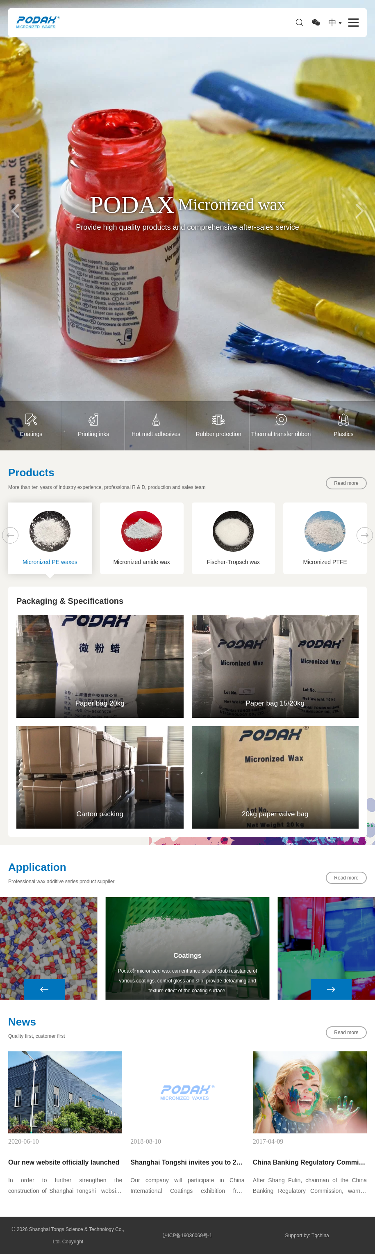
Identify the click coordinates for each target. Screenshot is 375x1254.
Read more (346, 483)
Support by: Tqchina (307, 1235)
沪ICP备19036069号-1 (187, 1235)
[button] (15, 211)
